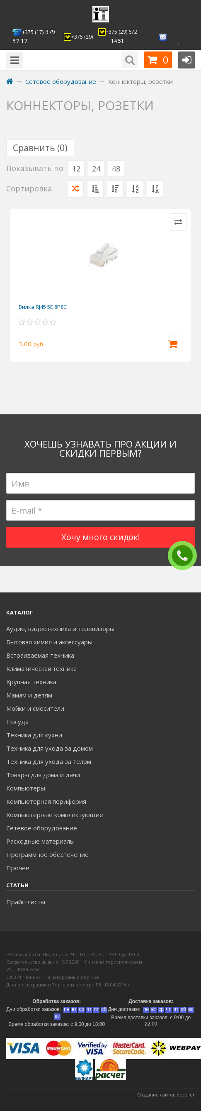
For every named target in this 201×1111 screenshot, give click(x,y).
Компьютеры (25, 788)
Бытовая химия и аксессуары (49, 642)
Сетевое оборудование (41, 828)
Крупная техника (31, 682)
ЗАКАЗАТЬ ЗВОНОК (185, 555)
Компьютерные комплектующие (54, 814)
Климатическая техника (41, 668)
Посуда (17, 721)
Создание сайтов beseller (166, 1094)
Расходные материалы (40, 841)
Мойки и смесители (35, 708)
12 (76, 169)
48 (116, 169)
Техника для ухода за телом (48, 761)
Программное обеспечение (47, 854)
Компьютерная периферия (46, 801)
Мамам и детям (29, 695)
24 (96, 169)
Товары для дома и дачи (43, 775)
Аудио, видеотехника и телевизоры (60, 628)
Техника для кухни (34, 735)
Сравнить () (40, 148)
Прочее (17, 868)
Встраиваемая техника (40, 655)
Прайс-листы (25, 902)
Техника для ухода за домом (49, 748)
